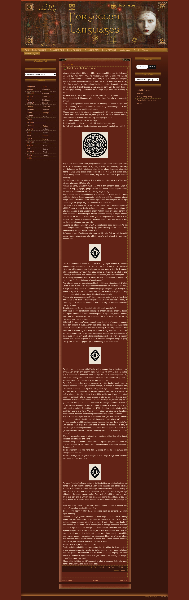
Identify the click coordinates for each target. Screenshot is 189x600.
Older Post (123, 581)
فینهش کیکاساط (143, 90)
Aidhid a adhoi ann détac (81, 68)
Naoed (122, 570)
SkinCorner (164, 597)
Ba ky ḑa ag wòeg (144, 97)
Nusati (140, 93)
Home (95, 581)
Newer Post (67, 581)
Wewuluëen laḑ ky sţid (146, 100)
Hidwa (139, 103)
